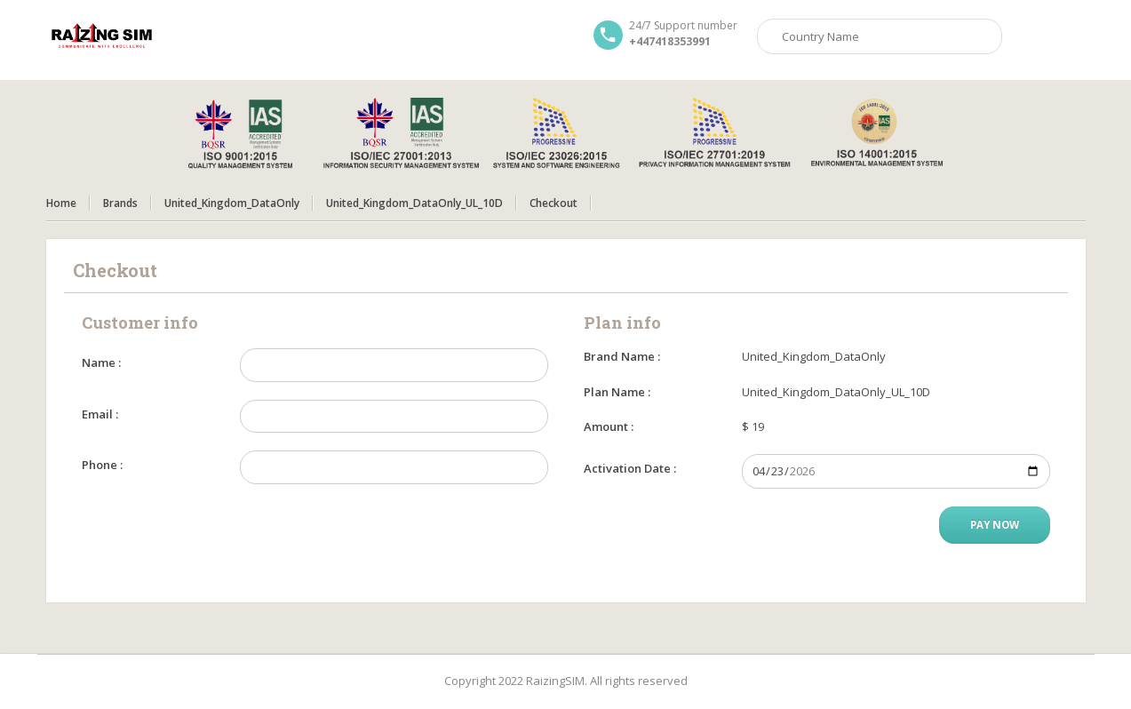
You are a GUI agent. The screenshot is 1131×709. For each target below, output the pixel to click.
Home (61, 203)
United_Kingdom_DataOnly (231, 203)
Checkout (553, 203)
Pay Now (994, 524)
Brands (120, 203)
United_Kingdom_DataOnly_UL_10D (414, 203)
